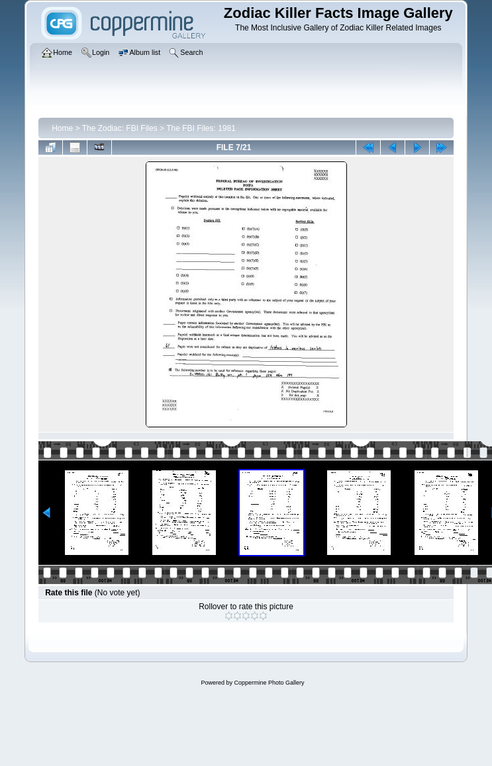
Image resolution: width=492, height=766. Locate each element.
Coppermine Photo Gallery (269, 682)
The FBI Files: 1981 (201, 128)
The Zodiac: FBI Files (120, 128)
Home (62, 128)
